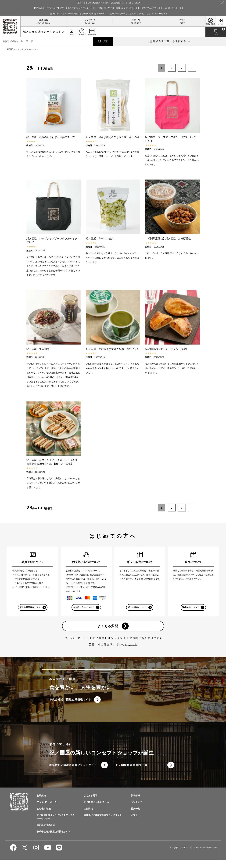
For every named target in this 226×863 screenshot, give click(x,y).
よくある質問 (107, 627)
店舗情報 (88, 812)
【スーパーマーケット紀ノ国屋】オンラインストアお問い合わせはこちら (112, 639)
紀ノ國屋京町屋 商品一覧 (131, 767)
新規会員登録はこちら (29, 608)
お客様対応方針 (44, 812)
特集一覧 (136, 20)
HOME (10, 49)
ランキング (89, 20)
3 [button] (182, 68)
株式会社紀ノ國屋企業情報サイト (70, 701)
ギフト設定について (136, 608)
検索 (105, 41)
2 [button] (171, 68)
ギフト (182, 20)
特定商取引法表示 (46, 828)
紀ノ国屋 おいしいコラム (96, 805)
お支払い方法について (83, 608)
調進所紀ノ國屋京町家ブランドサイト (73, 767)
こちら (133, 646)
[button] (192, 67)
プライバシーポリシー (48, 805)
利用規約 (41, 799)
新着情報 (43, 20)
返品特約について (190, 608)
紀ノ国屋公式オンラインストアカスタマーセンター (56, 820)
